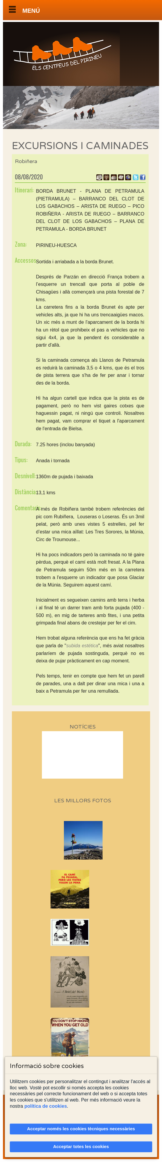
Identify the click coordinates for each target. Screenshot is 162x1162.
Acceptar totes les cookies (81, 1146)
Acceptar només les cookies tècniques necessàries (81, 1128)
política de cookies (45, 1106)
